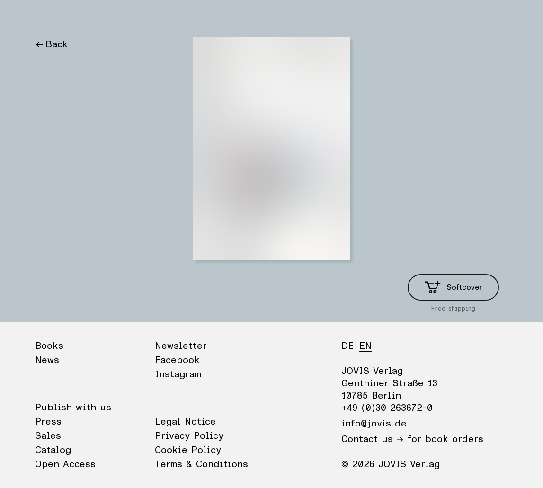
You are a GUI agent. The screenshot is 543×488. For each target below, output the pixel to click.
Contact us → (372, 439)
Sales (48, 436)
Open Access (65, 464)
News (84, 16)
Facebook (177, 360)
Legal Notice (185, 421)
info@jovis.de (374, 423)
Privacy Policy (189, 436)
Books (48, 16)
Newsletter (181, 346)
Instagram (178, 374)
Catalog (53, 450)
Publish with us (73, 407)
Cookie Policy (188, 450)
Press (48, 421)
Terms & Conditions (201, 464)
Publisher (125, 16)
